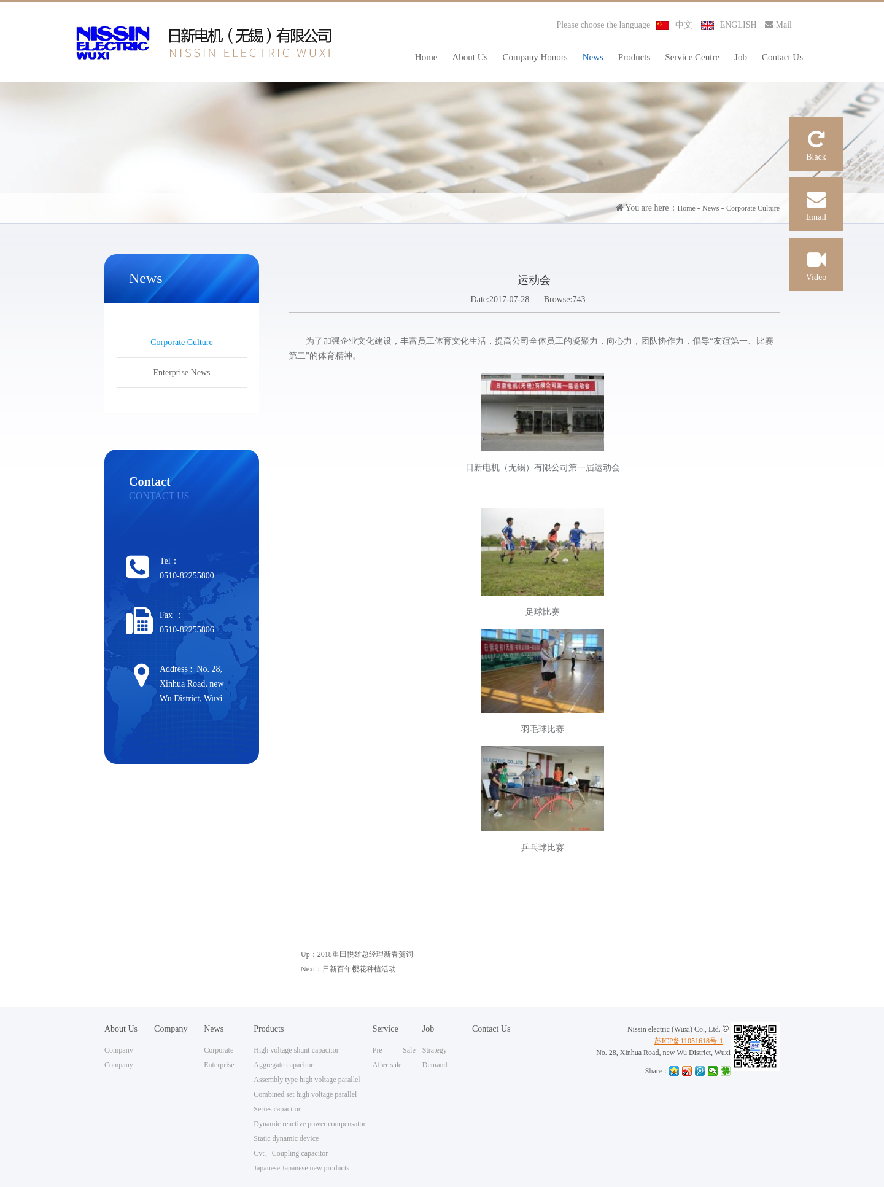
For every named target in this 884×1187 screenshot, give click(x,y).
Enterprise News (182, 372)
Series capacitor (277, 1109)
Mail (778, 24)
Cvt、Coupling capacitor (291, 1153)
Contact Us (782, 57)
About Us (470, 57)
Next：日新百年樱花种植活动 (348, 969)
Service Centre (692, 57)
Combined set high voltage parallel (305, 1094)
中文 (674, 24)
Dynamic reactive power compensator (309, 1123)
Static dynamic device (286, 1138)
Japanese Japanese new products (301, 1168)
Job (740, 57)
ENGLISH (729, 24)
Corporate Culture (753, 208)
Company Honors (534, 57)
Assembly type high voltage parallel (307, 1079)
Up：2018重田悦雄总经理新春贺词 (357, 954)
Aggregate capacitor (283, 1065)
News (593, 57)
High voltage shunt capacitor (296, 1050)
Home (426, 57)
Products (634, 57)
